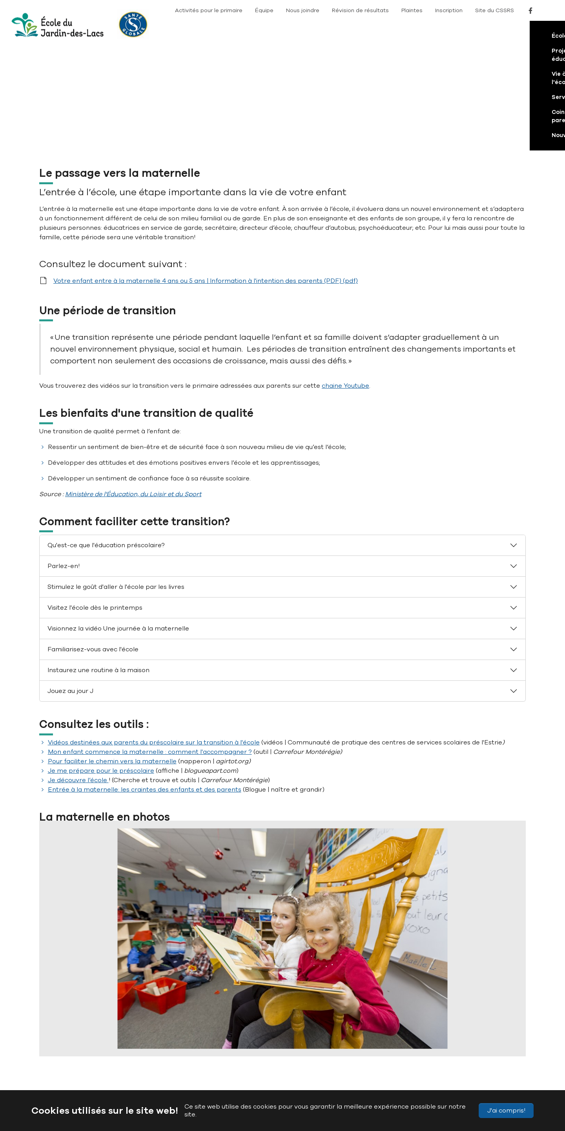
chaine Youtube (345, 286)
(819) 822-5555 (197, 1033)
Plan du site (137, 1071)
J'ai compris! (506, 1110)
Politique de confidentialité (225, 1071)
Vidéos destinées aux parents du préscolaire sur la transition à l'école (154, 643)
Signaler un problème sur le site (363, 1071)
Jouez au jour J (70, 591)
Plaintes (412, 10)
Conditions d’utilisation (291, 1071)
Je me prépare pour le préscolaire (101, 671)
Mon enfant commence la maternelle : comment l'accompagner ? (150, 652)
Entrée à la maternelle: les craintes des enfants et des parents (144, 690)
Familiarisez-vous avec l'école (93, 550)
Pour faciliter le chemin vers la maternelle (112, 662)
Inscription (449, 10)
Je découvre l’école (78, 680)
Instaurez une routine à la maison (98, 570)
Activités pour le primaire (208, 10)
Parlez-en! (63, 466)
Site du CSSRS (494, 10)
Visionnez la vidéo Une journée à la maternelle (118, 529)
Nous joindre (302, 10)
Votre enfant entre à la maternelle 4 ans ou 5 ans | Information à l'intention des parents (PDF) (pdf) (205, 181)
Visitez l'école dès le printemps (94, 508)
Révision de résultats (360, 10)
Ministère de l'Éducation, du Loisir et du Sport (133, 394)
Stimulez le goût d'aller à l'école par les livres (115, 487)
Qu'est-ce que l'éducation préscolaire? (106, 446)
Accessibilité (172, 1071)
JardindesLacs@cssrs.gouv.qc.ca (239, 1049)
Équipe (264, 10)
